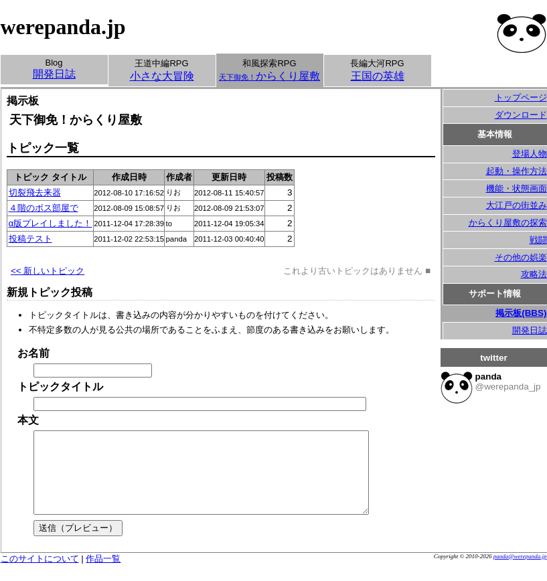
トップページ (521, 97)
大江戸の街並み (516, 205)
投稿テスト (30, 239)
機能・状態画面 (516, 188)
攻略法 (534, 274)
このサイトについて (40, 575)
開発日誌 (529, 330)
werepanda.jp (63, 27)
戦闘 (538, 240)
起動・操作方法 (516, 171)
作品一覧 (103, 575)
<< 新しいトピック (47, 271)
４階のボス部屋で (43, 208)
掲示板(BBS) (520, 313)
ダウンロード (521, 115)
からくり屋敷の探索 (508, 223)
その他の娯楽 (521, 257)
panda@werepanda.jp (520, 572)
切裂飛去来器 (35, 192)
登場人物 (529, 154)
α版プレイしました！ (50, 223)
